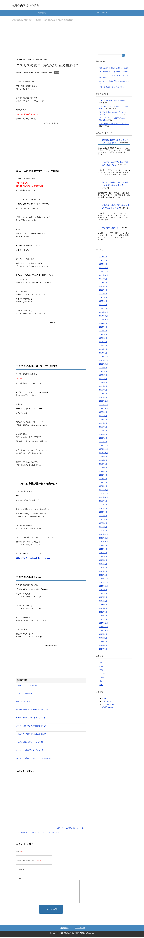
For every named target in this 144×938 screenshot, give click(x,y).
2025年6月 (103, 291)
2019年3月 (103, 568)
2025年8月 (103, 283)
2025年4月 (103, 298)
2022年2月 (103, 439)
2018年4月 (103, 609)
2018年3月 (103, 613)
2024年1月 (103, 353)
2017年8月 (103, 638)
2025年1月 (103, 309)
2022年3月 (103, 435)
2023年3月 (103, 390)
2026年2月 (103, 261)
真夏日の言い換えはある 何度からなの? (113, 69)
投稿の (106, 702)
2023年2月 (103, 394)
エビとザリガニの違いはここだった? (69, 829)
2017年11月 (103, 627)
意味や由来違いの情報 (30, 5)
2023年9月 (103, 368)
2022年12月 (103, 402)
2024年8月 (103, 328)
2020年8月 (103, 505)
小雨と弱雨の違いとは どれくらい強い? (113, 72)
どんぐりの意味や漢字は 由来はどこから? (31, 726)
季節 (101, 671)
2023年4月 (103, 387)
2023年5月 (103, 383)
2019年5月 (103, 561)
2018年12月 (103, 579)
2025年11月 (103, 272)
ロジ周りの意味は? (110, 228)
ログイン (105, 699)
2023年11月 (103, 361)
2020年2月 (103, 527)
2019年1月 (103, 576)
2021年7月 (103, 464)
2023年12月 (103, 357)
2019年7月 (103, 553)
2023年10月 (103, 365)
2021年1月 (103, 487)
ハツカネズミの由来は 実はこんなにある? (31, 734)
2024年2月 (103, 350)
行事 (101, 667)
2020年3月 (103, 524)
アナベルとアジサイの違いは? (27, 686)
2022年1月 (103, 442)
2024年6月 (103, 335)
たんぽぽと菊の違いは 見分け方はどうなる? (32, 710)
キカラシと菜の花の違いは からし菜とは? (31, 718)
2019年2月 (103, 572)
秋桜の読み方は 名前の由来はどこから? (33, 559)
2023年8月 (103, 372)
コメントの (108, 705)
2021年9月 (103, 457)
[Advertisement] (72, 40)
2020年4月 (103, 520)
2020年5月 (103, 516)
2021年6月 (103, 468)
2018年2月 (103, 616)
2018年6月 (103, 601)
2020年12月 (103, 490)
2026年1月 (103, 265)
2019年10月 (103, 542)
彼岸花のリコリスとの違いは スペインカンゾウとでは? (39, 833)
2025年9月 (103, 279)
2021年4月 (103, 476)
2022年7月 (103, 420)
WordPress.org (107, 708)
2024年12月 (103, 313)
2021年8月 (103, 461)
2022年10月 (103, 409)
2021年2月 (103, 483)
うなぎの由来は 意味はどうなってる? (29, 743)
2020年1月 (103, 531)
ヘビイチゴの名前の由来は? (26, 694)
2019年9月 (103, 546)
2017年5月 (103, 650)
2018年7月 (103, 598)
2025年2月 (103, 305)
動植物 (56, 73)
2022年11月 (103, 405)
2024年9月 (103, 324)
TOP (22, 21)
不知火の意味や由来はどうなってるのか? (114, 124)
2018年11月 (103, 583)
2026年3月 (103, 257)
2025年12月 (103, 268)
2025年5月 (103, 294)
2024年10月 (103, 320)
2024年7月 (103, 331)
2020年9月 (103, 502)
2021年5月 (103, 472)
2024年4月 (103, 342)
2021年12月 (103, 446)
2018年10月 (103, 587)
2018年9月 (103, 590)
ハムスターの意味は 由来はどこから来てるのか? (33, 759)
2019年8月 (103, 550)
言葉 (101, 663)
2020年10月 (103, 498)
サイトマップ (102, 13)
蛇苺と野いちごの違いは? (25, 702)
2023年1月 (103, 398)
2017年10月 (103, 631)
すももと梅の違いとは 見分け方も (111, 88)
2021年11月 (103, 450)
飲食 (101, 682)
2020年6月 (103, 513)
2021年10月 (103, 453)
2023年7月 (103, 376)
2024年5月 (103, 339)
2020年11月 (103, 494)
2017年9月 (103, 635)
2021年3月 (103, 479)
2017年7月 (103, 642)
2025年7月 (103, 287)
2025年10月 (103, 276)
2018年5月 (103, 605)
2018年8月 (103, 594)
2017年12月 (103, 624)
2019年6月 (103, 557)
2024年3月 (103, 346)
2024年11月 (103, 316)
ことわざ (103, 674)
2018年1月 (103, 620)
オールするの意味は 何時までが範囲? (112, 101)
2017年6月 (103, 646)
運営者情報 (42, 13)
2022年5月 (103, 427)
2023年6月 (103, 379)
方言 (101, 685)
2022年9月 (103, 413)
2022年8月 (103, 416)
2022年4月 (103, 431)
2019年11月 (103, 539)
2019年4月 (103, 564)
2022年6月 (103, 424)
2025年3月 (103, 302)
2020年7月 (103, 509)
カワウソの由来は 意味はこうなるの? (29, 751)
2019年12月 (103, 535)
